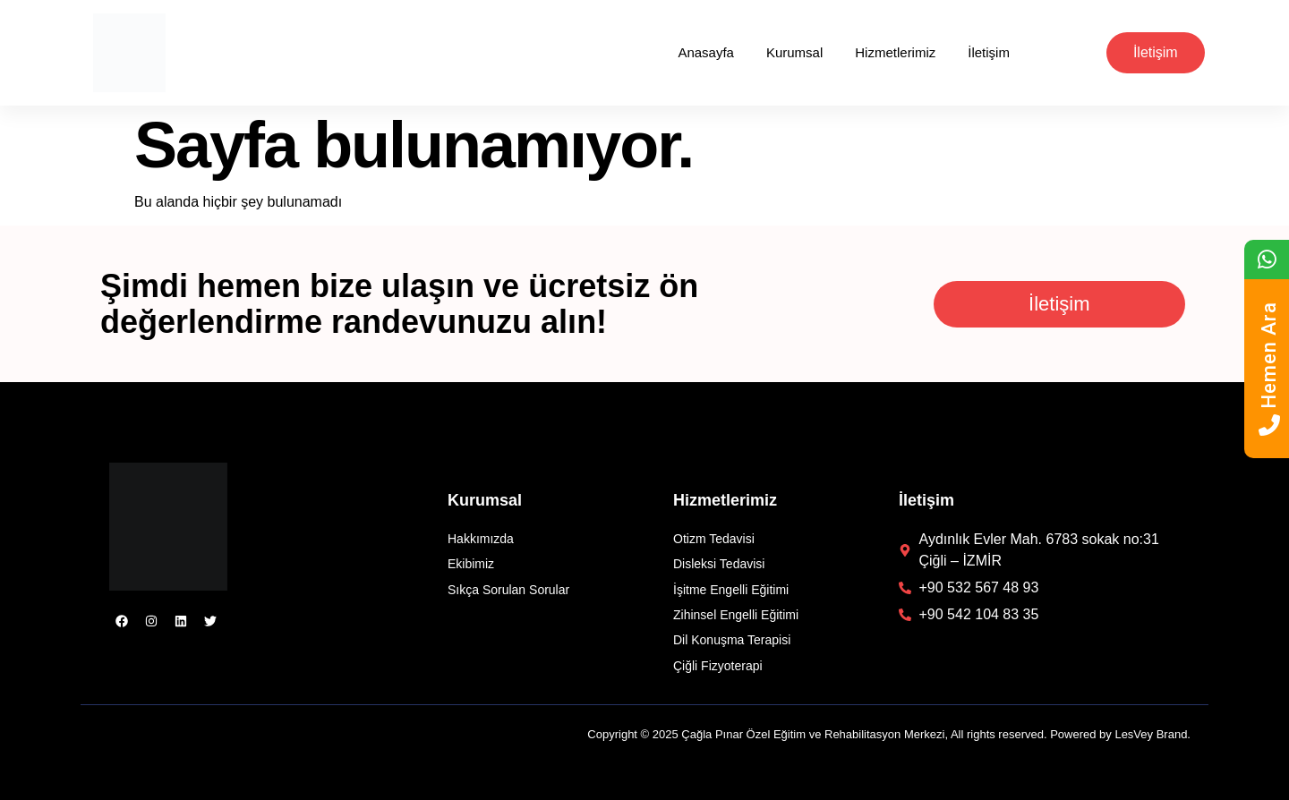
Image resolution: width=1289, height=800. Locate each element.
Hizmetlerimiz (895, 52)
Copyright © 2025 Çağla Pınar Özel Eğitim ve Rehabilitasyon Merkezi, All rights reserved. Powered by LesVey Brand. (889, 734)
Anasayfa (706, 52)
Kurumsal (794, 52)
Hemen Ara (1269, 369)
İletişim (989, 52)
